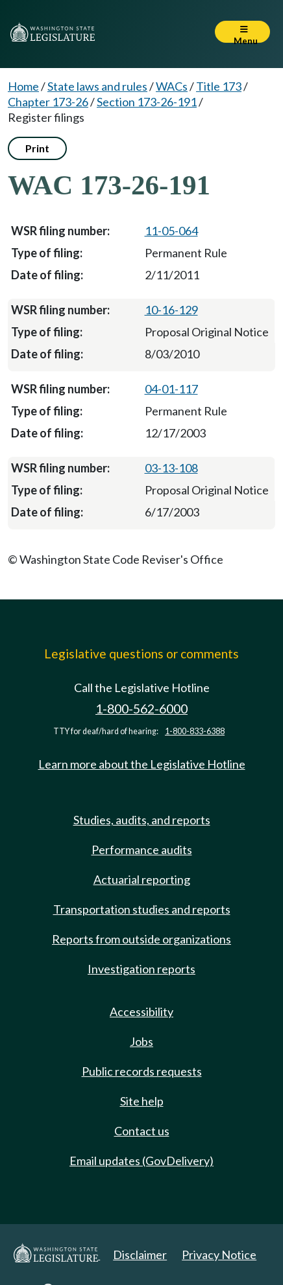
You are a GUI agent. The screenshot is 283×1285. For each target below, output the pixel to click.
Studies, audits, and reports (141, 820)
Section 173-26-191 (147, 102)
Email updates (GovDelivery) (141, 1160)
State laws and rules (97, 86)
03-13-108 (171, 468)
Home (23, 86)
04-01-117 (171, 389)
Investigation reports (141, 969)
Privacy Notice (219, 1254)
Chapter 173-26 (48, 102)
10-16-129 (171, 310)
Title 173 (218, 86)
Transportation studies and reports (141, 909)
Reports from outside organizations (141, 939)
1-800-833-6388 (195, 731)
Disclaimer (140, 1254)
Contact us (141, 1131)
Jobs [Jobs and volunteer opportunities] (141, 1041)
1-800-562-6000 (141, 708)
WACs (172, 86)
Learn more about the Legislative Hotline (141, 764)
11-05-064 (171, 231)
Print (37, 148)
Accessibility (141, 1011)
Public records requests (142, 1071)
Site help (142, 1101)
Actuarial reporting (141, 879)
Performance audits (142, 849)
